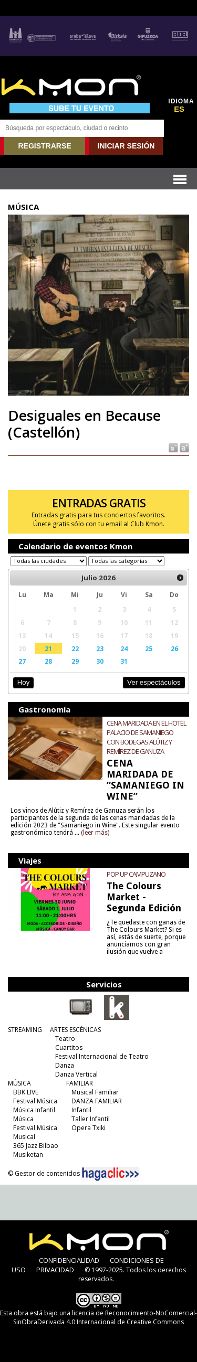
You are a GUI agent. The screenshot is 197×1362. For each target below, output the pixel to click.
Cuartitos (68, 1047)
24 (124, 648)
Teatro (65, 1038)
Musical (24, 1136)
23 (99, 648)
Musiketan (28, 1154)
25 (148, 648)
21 (48, 648)
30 (99, 661)
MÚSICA (19, 1083)
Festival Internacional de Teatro (102, 1056)
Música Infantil (34, 1109)
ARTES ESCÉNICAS (75, 1029)
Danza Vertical (76, 1074)
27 (22, 661)
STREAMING (25, 1029)
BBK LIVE (25, 1092)
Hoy (23, 682)
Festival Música (35, 1101)
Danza (64, 1065)
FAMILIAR (79, 1083)
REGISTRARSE (44, 146)
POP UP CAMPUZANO (136, 874)
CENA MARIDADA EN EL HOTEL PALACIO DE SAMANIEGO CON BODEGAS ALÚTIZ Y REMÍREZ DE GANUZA (146, 737)
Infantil (81, 1109)
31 (124, 661)
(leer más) (95, 832)
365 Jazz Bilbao (35, 1145)
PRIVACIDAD (55, 1269)
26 (174, 648)
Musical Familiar (95, 1092)
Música (23, 1118)
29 (75, 661)
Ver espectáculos (154, 682)
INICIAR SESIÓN (126, 146)
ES (179, 109)
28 (48, 661)
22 (75, 648)
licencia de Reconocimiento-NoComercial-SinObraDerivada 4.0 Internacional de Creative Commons (105, 1317)
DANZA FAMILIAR (96, 1101)
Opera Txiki (88, 1127)
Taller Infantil (90, 1118)
